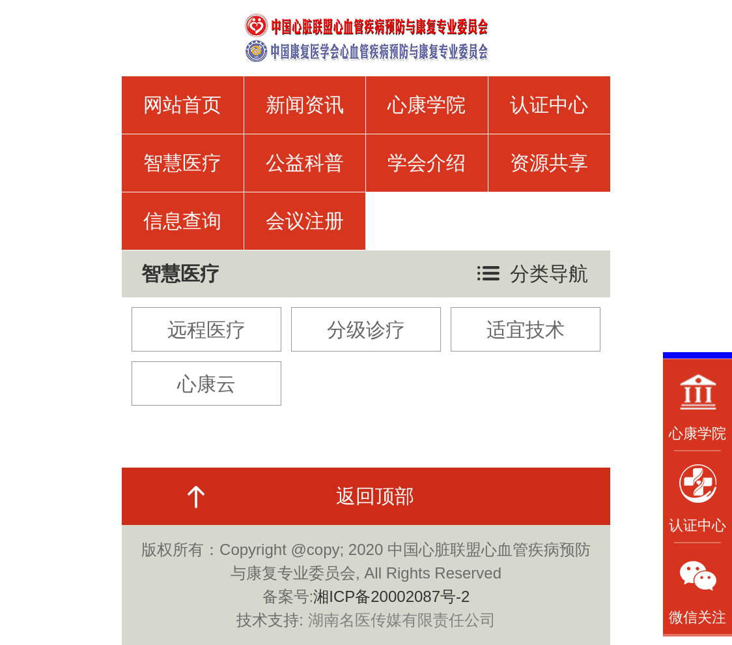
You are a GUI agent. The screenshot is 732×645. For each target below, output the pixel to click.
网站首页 (182, 104)
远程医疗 (206, 329)
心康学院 (426, 104)
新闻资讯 (305, 104)
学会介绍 (426, 162)
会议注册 (305, 221)
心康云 (206, 384)
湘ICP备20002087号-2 (391, 596)
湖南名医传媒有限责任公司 (402, 620)
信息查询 (182, 221)
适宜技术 (525, 329)
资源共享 (549, 162)
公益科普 (305, 162)
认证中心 (549, 104)
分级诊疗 (366, 329)
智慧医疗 (182, 162)
